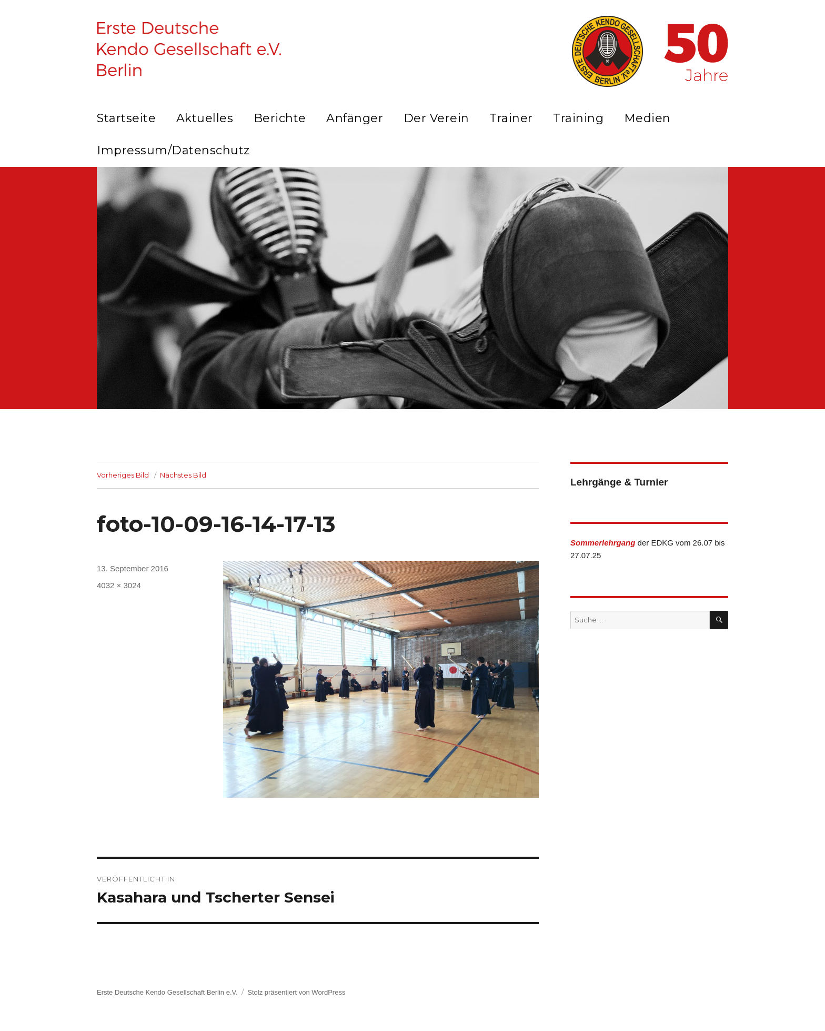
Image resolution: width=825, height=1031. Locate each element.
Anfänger (354, 118)
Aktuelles (205, 118)
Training (578, 118)
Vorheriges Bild (123, 475)
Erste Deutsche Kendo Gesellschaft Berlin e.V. (167, 992)
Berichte (280, 118)
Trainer (511, 118)
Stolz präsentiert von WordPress (296, 992)
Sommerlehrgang (602, 542)
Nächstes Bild (183, 475)
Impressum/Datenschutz (173, 150)
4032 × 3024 (119, 585)
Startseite (126, 118)
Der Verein (436, 118)
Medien (647, 118)
